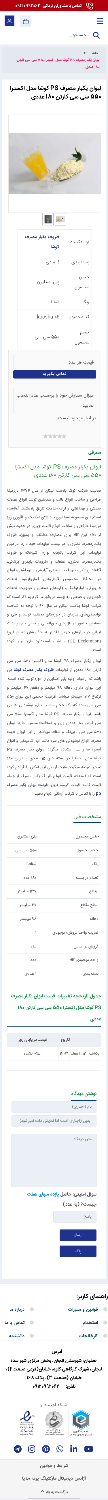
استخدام (90, 1323)
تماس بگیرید (55, 374)
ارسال (78, 1235)
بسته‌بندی (80, 262)
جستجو (96, 39)
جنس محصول (87, 836)
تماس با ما (14, 1323)
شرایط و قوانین (54, 1466)
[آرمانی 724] (73, 21)
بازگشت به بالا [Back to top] (54, 1492)
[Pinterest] (46, 1449)
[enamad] (27, 1423)
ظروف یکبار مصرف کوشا (34, 670)
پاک (78, 1251)
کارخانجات (88, 1336)
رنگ (85, 302)
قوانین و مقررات (83, 1310)
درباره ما (17, 1310)
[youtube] (89, 1449)
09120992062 (48, 6)
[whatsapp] (60, 1449)
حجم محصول (87, 850)
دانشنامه (16, 1336)
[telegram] (18, 1449)
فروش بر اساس (86, 946)
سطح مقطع (89, 905)
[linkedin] (74, 1449)
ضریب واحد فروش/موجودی (75, 932)
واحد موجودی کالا (84, 960)
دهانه (94, 919)
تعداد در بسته (87, 877)
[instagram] (32, 1449)
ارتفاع (93, 891)
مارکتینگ (48, 1478)
